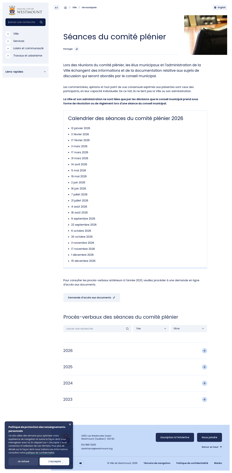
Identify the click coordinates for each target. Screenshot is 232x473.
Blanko (218, 463)
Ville (74, 7)
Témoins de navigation (156, 463)
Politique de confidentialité (192, 463)
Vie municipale (89, 7)
